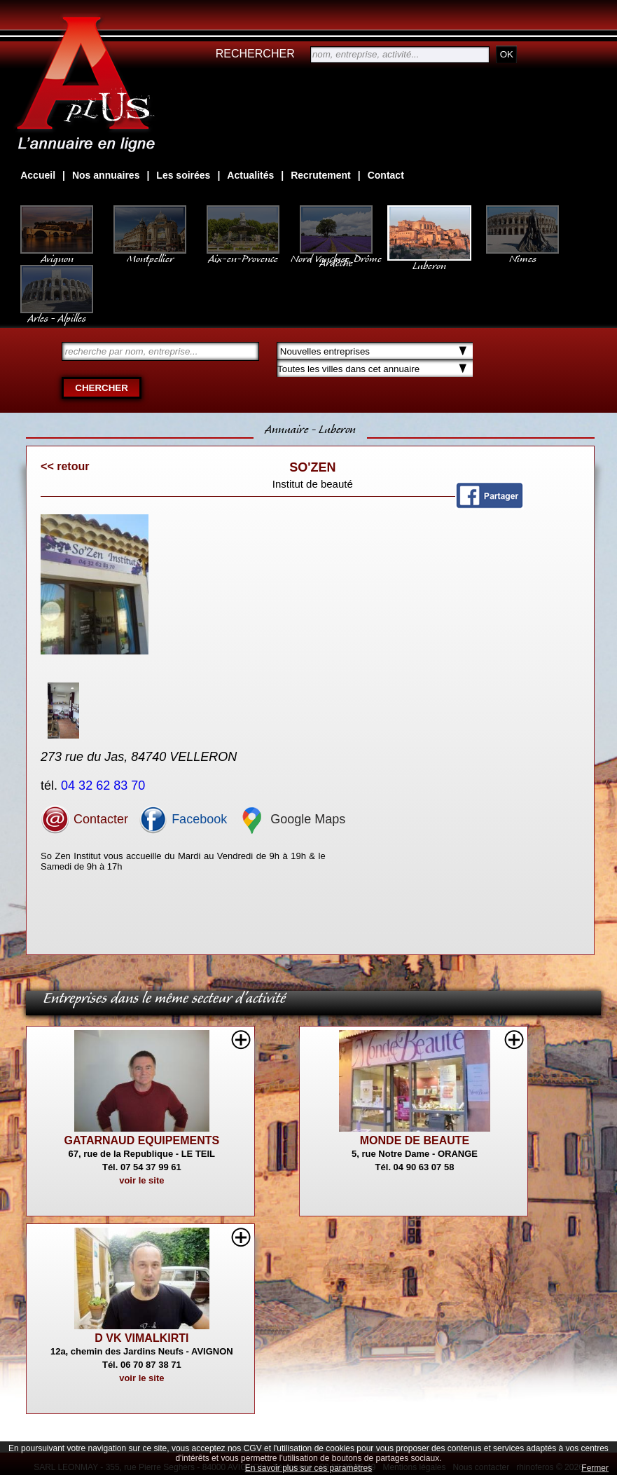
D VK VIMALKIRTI (141, 1338)
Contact (386, 175)
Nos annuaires (105, 175)
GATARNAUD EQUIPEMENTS (142, 1140)
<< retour (65, 466)
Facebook (183, 819)
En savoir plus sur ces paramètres (308, 1468)
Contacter (84, 819)
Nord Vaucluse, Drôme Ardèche (336, 253)
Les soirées (183, 175)
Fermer (595, 1468)
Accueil (37, 175)
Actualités (250, 175)
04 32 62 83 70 (104, 785)
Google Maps (291, 819)
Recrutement (321, 175)
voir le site (141, 1180)
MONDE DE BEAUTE (414, 1140)
